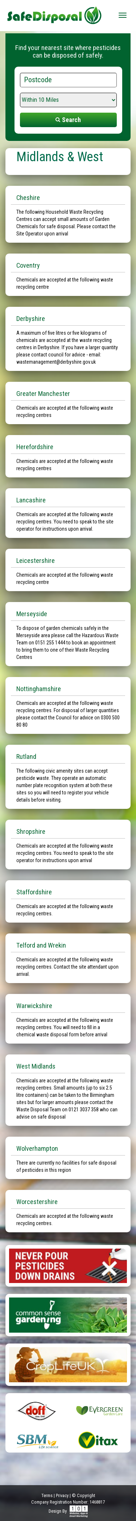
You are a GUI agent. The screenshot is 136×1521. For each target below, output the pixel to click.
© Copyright (83, 1495)
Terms (47, 1495)
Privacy (62, 1495)
